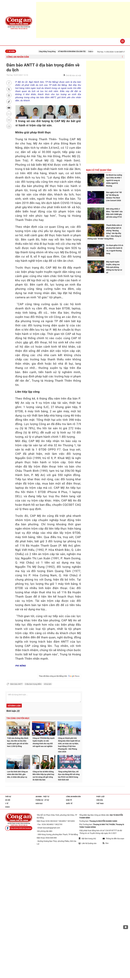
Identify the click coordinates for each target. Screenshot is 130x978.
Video (7, 807)
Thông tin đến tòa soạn (113, 839)
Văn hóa (99, 800)
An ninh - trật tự (42, 796)
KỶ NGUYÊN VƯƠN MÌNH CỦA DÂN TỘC (75, 51)
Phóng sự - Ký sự (42, 800)
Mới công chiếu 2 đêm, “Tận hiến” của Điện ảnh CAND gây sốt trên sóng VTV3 (114, 213)
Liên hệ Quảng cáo (87, 843)
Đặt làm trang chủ (87, 838)
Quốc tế (69, 803)
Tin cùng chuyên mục (17, 718)
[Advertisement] (105, 112)
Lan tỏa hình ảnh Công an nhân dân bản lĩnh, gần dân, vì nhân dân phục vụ (17, 774)
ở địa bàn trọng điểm (33, 684)
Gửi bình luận (14, 706)
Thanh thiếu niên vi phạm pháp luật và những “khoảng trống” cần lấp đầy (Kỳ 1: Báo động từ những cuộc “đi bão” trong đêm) (104, 232)
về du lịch (47, 684)
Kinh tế (69, 800)
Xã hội (7, 800)
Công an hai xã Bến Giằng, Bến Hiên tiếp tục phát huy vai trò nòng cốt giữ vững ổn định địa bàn (43, 776)
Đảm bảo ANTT (16, 684)
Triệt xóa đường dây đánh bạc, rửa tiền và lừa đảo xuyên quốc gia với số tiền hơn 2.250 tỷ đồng (17, 742)
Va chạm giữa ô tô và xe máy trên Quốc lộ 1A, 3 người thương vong (114, 249)
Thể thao (100, 803)
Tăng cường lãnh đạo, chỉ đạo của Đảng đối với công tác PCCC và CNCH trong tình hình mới (69, 776)
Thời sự (8, 796)
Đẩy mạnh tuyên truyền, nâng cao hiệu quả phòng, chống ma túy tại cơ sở (114, 267)
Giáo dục (39, 803)
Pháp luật (100, 796)
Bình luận (12, 711)
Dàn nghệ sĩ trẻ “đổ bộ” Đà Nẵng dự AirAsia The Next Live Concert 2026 (114, 196)
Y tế (6, 803)
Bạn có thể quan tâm (98, 170)
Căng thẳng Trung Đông (50, 51)
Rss (105, 843)
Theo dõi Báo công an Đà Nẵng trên (59, 676)
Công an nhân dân (17, 56)
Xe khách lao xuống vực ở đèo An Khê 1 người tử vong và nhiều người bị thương (114, 180)
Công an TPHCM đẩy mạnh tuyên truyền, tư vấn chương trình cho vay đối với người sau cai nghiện (44, 742)
